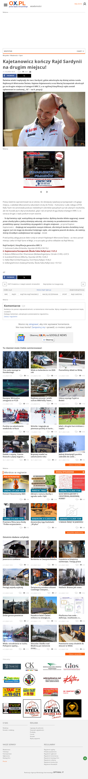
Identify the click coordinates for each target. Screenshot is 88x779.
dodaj (65, 472)
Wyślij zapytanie (35, 738)
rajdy (14, 294)
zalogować (33, 324)
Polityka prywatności (50, 752)
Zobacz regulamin (10, 316)
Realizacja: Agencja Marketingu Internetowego (44, 772)
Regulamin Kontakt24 (50, 764)
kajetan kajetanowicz (29, 294)
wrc (6, 294)
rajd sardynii (76, 294)
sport (64, 294)
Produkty (32, 732)
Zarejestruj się (38, 327)
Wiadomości (14, 55)
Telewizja (6, 752)
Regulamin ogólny (49, 750)
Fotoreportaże (7, 754)
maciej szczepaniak (50, 294)
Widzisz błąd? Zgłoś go (44, 290)
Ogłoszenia (6, 756)
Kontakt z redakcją (8, 730)
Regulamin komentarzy (51, 756)
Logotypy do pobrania (36, 728)
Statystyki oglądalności (37, 730)
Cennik (32, 734)
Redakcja (5, 728)
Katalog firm (6, 758)
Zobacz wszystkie (75, 465)
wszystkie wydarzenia (75, 532)
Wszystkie (43, 51)
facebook (9, 76)
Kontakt (32, 736)
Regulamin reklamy (50, 760)
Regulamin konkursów (51, 762)
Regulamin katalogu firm (51, 758)
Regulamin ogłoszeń (50, 754)
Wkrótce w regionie (15, 472)
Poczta (5, 761)
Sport (21, 55)
